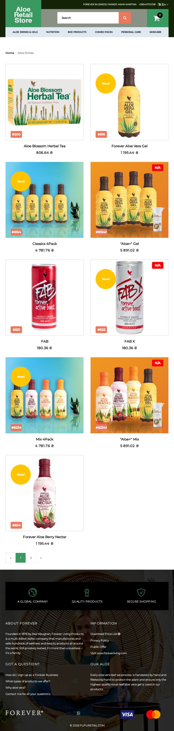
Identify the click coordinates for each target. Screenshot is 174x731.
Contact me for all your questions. (28, 694)
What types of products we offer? (28, 681)
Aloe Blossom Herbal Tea (44, 146)
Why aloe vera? (15, 687)
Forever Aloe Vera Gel (129, 146)
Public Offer (98, 647)
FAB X (129, 341)
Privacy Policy (99, 640)
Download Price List (105, 634)
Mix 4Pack (44, 439)
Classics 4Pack (44, 244)
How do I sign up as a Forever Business (31, 675)
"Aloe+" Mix (129, 439)
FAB (44, 341)
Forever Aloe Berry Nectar (44, 537)
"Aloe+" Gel (129, 244)
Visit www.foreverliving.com (108, 653)
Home (9, 53)
